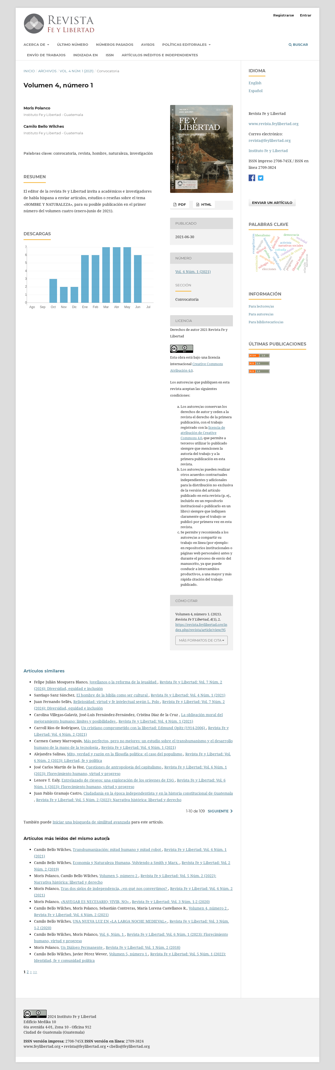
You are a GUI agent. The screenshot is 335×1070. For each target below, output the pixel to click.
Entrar (305, 15)
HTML (205, 204)
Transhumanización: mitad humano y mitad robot (117, 849)
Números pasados (114, 44)
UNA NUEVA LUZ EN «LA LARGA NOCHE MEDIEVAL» (120, 921)
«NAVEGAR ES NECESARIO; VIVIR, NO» (95, 901)
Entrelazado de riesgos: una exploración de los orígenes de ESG (118, 780)
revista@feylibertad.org (270, 140)
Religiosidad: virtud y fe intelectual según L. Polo (116, 701)
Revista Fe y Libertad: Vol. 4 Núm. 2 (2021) (71, 914)
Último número (72, 44)
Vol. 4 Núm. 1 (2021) (76, 71)
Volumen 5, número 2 (118, 875)
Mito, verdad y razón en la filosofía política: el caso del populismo (125, 753)
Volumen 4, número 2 (208, 908)
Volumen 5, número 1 (128, 953)
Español (256, 90)
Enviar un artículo (272, 202)
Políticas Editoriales (185, 44)
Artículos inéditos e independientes (160, 55)
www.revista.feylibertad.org (274, 123)
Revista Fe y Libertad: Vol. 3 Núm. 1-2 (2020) (171, 901)
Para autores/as (261, 314)
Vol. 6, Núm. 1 (112, 934)
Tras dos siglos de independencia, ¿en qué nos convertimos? (114, 888)
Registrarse (283, 15)
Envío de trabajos (46, 55)
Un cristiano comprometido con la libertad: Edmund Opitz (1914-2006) (143, 727)
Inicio (29, 71)
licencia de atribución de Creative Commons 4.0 (203, 432)
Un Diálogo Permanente (82, 947)
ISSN (110, 55)
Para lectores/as (261, 306)
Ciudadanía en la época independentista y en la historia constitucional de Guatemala (158, 793)
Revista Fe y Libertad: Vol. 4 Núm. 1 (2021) (188, 695)
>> (35, 971)
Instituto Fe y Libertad (268, 150)
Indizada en (85, 55)
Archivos (47, 71)
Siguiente (218, 811)
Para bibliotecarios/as (266, 322)
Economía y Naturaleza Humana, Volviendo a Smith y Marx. (126, 862)
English (255, 82)
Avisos (147, 44)
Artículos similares (44, 670)
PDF (181, 204)
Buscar (298, 44)
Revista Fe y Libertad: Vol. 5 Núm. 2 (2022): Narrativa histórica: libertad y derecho (108, 799)
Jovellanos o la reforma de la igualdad (124, 681)
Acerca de (35, 44)
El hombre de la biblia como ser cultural (112, 695)
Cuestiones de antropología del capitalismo (124, 767)
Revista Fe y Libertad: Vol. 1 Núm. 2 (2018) (143, 947)
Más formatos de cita (200, 640)
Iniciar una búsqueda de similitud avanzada (91, 822)
